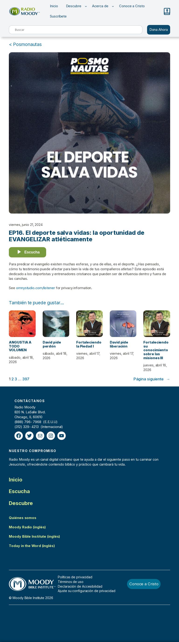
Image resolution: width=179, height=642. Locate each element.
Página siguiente (152, 379)
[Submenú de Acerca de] (113, 6)
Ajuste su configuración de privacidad (86, 591)
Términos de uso (70, 582)
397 (26, 379)
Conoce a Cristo (143, 584)
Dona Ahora (158, 30)
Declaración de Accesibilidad (80, 586)
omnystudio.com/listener (35, 288)
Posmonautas (27, 44)
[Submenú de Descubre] (86, 6)
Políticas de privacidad (75, 577)
